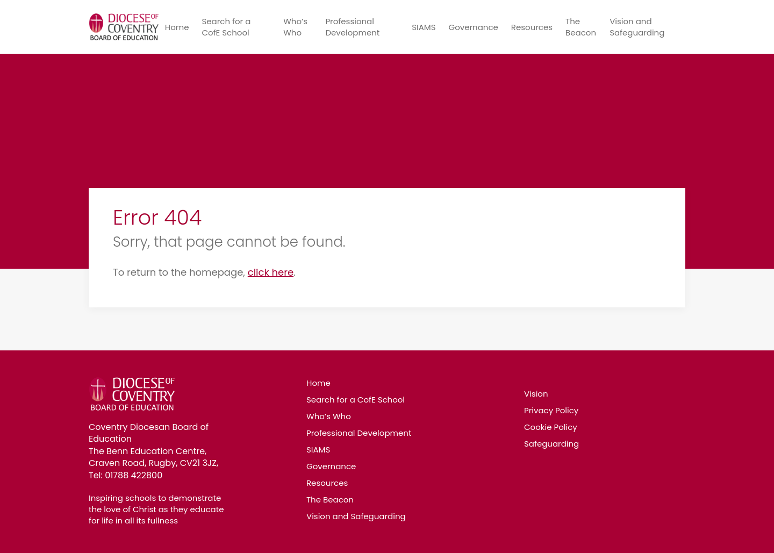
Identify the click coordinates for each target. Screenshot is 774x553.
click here (270, 272)
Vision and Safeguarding (637, 27)
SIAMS (423, 27)
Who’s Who (295, 27)
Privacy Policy (551, 410)
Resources (532, 27)
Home (177, 27)
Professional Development (352, 27)
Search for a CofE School (226, 27)
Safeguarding (551, 443)
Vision (536, 393)
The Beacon (580, 27)
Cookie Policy (550, 427)
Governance (473, 27)
